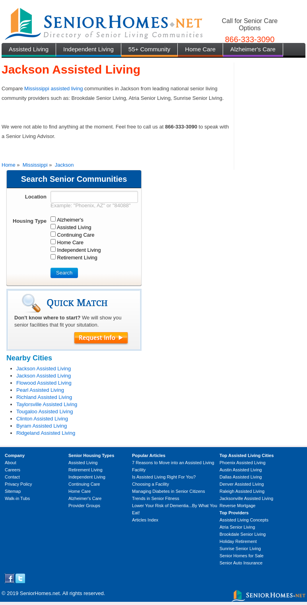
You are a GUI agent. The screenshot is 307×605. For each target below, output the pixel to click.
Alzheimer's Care (253, 49)
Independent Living (88, 49)
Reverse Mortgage (238, 505)
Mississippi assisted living (53, 88)
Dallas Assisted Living (241, 477)
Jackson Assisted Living (43, 369)
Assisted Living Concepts (244, 519)
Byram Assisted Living (41, 426)
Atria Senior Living (237, 527)
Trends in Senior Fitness (155, 498)
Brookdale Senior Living (243, 534)
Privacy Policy (18, 484)
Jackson (64, 165)
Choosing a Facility (150, 484)
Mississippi (35, 165)
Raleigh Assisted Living (242, 491)
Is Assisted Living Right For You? (164, 477)
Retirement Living (85, 469)
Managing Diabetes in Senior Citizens (168, 491)
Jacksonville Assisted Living (246, 498)
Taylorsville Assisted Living (46, 404)
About (10, 462)
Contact (12, 477)
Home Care (200, 49)
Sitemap (13, 491)
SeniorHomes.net (40, 593)
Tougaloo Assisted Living (44, 411)
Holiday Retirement (238, 541)
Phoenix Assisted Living (243, 462)
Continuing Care (84, 484)
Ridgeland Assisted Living (45, 433)
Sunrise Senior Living (240, 548)
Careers (12, 469)
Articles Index (145, 519)
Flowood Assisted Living (44, 383)
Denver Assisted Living (242, 484)
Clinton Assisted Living (42, 419)
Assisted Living (29, 49)
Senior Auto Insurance (241, 562)
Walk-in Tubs (17, 498)
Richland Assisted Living (44, 397)
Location (36, 197)
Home (9, 165)
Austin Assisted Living (241, 469)
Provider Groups (84, 505)
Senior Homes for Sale (242, 555)
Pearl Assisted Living (40, 390)
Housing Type (30, 221)
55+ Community (149, 49)
